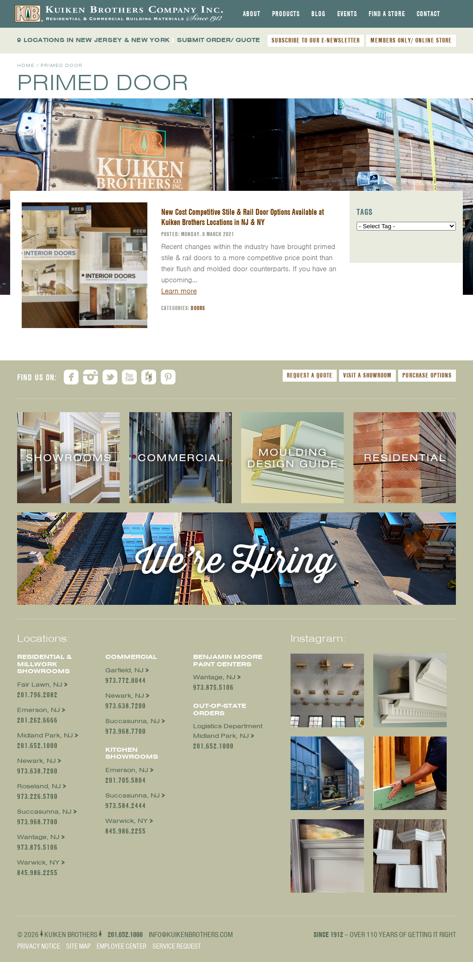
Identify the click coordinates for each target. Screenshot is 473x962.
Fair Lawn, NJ (39, 684)
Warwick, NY (38, 862)
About (252, 13)
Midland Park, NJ (45, 735)
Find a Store (387, 13)
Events (347, 13)
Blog (318, 13)
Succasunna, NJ (44, 812)
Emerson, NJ (38, 710)
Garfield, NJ (124, 670)
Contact (428, 13)
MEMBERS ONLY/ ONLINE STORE (411, 40)
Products (286, 13)
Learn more (179, 291)
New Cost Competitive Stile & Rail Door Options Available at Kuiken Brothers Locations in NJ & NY (242, 217)
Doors (198, 308)
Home (26, 65)
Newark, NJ (36, 761)
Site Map (78, 946)
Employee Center (121, 946)
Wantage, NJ (38, 837)
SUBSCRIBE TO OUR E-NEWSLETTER (316, 40)
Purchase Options (427, 375)
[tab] (251, 13)
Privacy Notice (38, 946)
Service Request (176, 946)
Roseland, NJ (39, 786)
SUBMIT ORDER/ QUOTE (218, 40)
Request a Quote (310, 375)
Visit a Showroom (367, 375)
